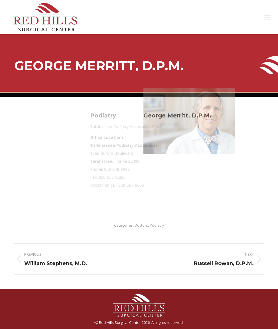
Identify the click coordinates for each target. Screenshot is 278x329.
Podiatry (157, 225)
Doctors (141, 225)
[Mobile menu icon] (267, 17)
